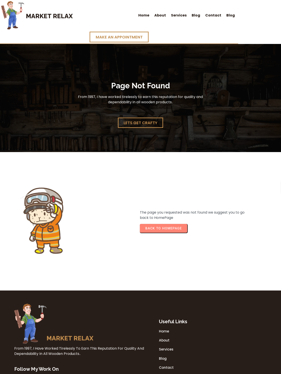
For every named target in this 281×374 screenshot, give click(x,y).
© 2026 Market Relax (140, 369)
